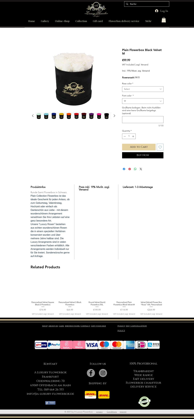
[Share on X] (141, 169)
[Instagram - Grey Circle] (103, 373)
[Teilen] (50, 403)
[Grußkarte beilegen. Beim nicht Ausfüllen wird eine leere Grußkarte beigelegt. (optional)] (142, 119)
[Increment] (133, 136)
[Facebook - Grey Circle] (91, 373)
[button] (164, 19)
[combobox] (142, 89)
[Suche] (146, 4)
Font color (128, 95)
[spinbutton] (129, 136)
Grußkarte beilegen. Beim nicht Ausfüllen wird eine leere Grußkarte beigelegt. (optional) (141, 110)
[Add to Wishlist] (160, 147)
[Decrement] (124, 136)
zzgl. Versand (142, 64)
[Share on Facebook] (124, 169)
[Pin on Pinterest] (129, 169)
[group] (97, 295)
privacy (99, 411)
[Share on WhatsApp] (135, 169)
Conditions (112, 411)
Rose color (127, 83)
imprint (123, 411)
